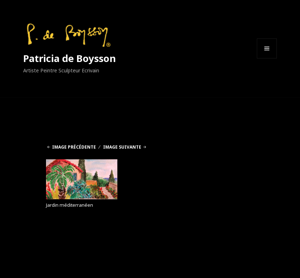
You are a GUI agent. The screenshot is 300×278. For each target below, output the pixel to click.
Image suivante (122, 147)
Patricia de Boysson (69, 58)
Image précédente (74, 147)
